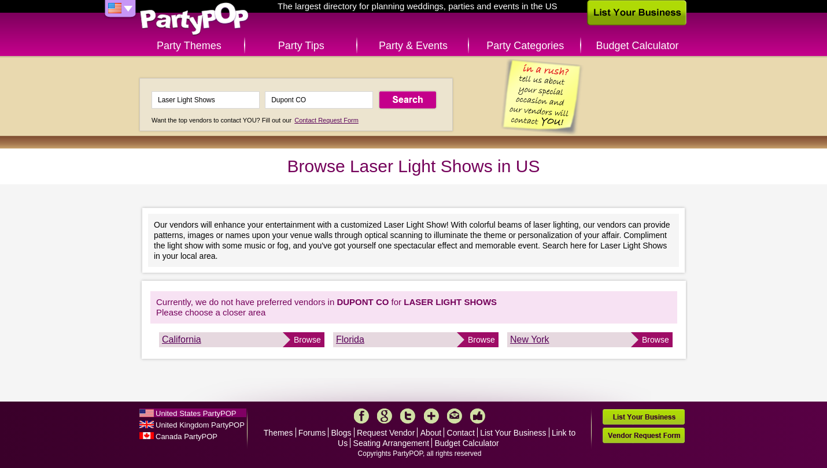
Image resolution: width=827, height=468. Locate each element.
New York (529, 339)
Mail (454, 416)
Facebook (361, 416)
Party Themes (189, 45)
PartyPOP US (194, 19)
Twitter (407, 416)
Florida (350, 339)
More (431, 416)
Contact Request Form (326, 120)
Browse (307, 339)
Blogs (341, 432)
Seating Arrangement (391, 443)
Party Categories (525, 45)
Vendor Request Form (643, 435)
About (431, 432)
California (181, 339)
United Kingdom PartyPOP (200, 425)
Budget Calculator (637, 45)
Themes (278, 432)
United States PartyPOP (196, 413)
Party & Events (413, 45)
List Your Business (513, 432)
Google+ (384, 416)
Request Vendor (386, 432)
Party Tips (301, 45)
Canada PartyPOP (186, 436)
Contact (461, 432)
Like (477, 416)
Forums (312, 432)
